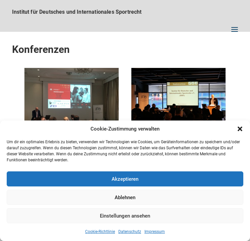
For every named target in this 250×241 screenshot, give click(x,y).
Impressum (154, 231)
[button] (240, 129)
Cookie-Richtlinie (100, 231)
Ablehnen (125, 197)
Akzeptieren (125, 179)
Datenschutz (129, 231)
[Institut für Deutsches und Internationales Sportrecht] (125, 11)
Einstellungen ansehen (125, 216)
